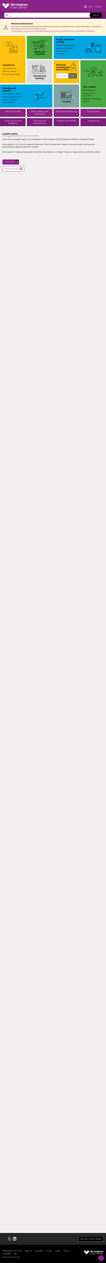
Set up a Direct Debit (11, 74)
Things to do (93, 121)
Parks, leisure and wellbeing (13, 122)
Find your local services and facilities (63, 67)
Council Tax (8, 65)
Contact (49, 1251)
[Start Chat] (101, 1258)
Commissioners (89, 90)
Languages (6, 1254)
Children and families (66, 121)
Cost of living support (11, 94)
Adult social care (12, 111)
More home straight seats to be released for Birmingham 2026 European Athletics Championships (48, 139)
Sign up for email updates (91, 1239)
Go (72, 76)
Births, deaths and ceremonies (39, 112)
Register (98, 7)
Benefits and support (9, 89)
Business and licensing (66, 111)
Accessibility (39, 1251)
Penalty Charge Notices (66, 45)
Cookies (58, 1251)
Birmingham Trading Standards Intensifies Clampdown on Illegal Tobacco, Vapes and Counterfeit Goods (51, 152)
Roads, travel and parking (65, 40)
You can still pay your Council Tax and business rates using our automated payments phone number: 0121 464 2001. (53, 31)
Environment (93, 111)
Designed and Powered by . (11, 1257)
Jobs (15, 1254)
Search (96, 15)
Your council (89, 87)
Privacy (66, 1251)
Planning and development (39, 122)
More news (9, 162)
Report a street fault (64, 48)
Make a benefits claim (11, 97)
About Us (28, 1251)
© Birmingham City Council (12, 1251)
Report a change (9, 71)
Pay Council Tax (9, 68)
